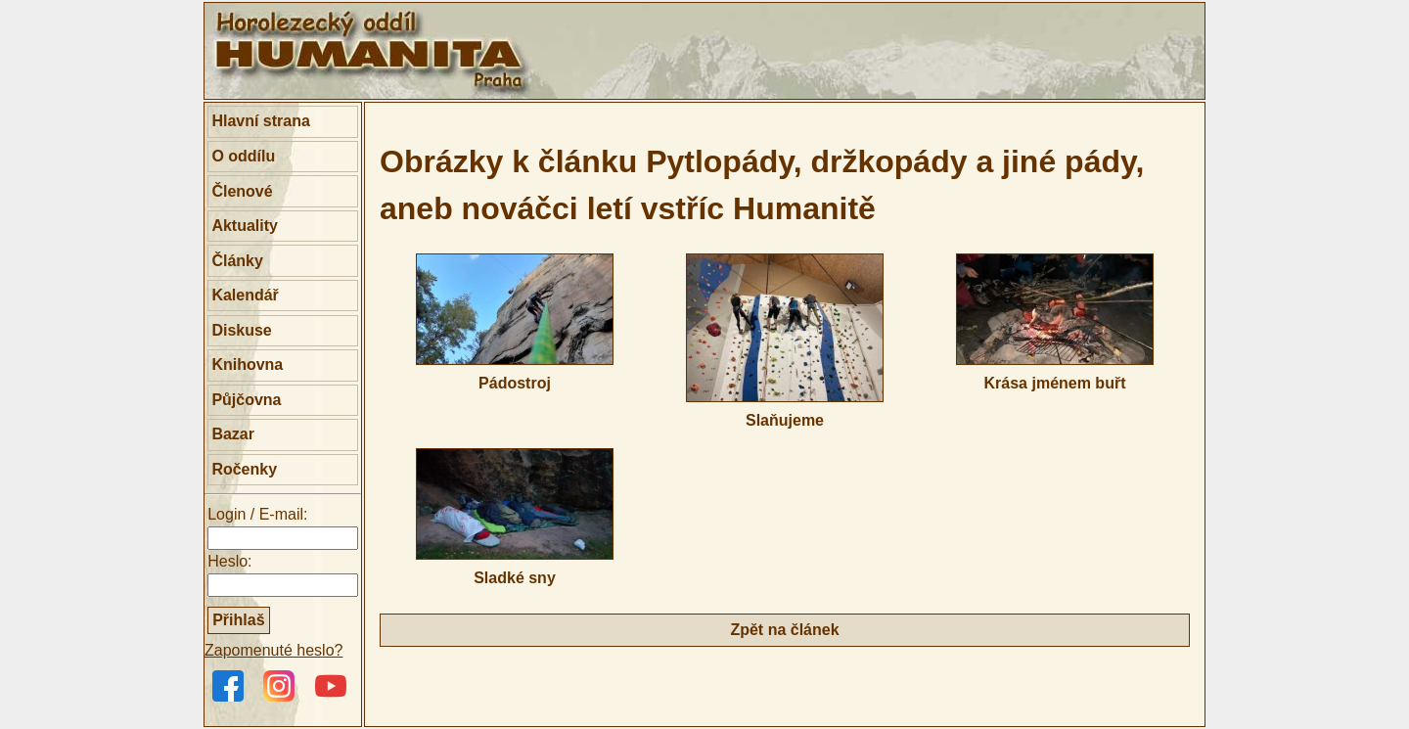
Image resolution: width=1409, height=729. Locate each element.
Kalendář (244, 295)
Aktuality (244, 225)
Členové (241, 191)
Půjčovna (246, 399)
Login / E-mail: (257, 514)
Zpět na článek (784, 629)
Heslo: (229, 561)
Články (236, 260)
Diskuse (241, 330)
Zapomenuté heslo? (273, 650)
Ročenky (244, 469)
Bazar (232, 434)
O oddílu (243, 156)
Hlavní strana (260, 121)
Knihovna (247, 364)
